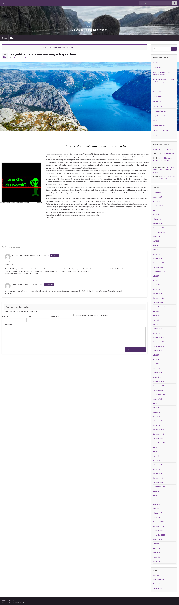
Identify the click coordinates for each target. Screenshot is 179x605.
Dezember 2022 (158, 258)
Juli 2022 (156, 276)
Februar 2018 (157, 465)
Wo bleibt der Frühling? (161, 130)
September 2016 (159, 535)
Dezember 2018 (158, 430)
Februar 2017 (157, 513)
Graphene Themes (20, 602)
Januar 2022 (157, 289)
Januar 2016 (157, 561)
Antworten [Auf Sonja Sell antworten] (49, 284)
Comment (8, 325)
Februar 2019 (157, 421)
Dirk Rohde (157, 149)
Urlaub (155, 121)
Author (5, 316)
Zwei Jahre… (157, 106)
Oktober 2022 (158, 267)
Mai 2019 (156, 408)
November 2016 (158, 526)
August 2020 (157, 351)
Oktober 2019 (158, 390)
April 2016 (156, 552)
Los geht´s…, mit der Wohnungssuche (56, 47)
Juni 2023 (156, 241)
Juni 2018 (156, 452)
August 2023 (157, 236)
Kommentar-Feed (159, 584)
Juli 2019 (156, 403)
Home (12, 38)
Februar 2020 (157, 373)
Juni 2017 (156, 495)
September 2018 (159, 443)
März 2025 (156, 201)
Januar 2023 (157, 254)
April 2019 (156, 412)
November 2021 (158, 298)
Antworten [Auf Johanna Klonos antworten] (54, 255)
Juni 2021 (156, 315)
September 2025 (159, 193)
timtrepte (15, 58)
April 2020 (156, 364)
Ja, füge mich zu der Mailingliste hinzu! (90, 315)
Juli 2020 (156, 355)
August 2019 (157, 399)
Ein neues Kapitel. (159, 111)
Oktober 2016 (158, 531)
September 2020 (159, 346)
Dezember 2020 (158, 337)
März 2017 (156, 509)
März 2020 (156, 368)
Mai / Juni (156, 87)
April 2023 (156, 245)
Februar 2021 (157, 329)
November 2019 (158, 386)
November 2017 (158, 478)
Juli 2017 (156, 491)
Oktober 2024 (158, 206)
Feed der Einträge (159, 579)
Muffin (155, 135)
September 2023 (159, 232)
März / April (157, 92)
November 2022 (158, 263)
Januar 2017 (157, 517)
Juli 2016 (156, 544)
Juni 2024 (156, 210)
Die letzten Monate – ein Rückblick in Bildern (162, 160)
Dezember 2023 (158, 223)
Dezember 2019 (158, 381)
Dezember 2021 (158, 294)
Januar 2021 (157, 333)
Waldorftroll (89, 26)
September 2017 (159, 487)
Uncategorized (26, 58)
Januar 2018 (157, 469)
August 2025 (157, 197)
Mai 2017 (156, 500)
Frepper (155, 62)
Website (55, 316)
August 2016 (157, 539)
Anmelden (156, 575)
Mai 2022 (156, 280)
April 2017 (156, 504)
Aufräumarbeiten (159, 125)
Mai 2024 (156, 215)
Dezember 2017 (158, 473)
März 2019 (156, 416)
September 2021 (159, 307)
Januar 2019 (157, 425)
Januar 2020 (157, 377)
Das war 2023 (157, 101)
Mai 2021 (156, 320)
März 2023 (156, 250)
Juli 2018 (156, 447)
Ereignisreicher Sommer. (161, 116)
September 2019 (159, 394)
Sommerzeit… (157, 67)
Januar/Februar (158, 96)
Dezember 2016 (158, 522)
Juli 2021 (156, 311)
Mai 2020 (156, 359)
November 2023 (158, 228)
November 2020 (158, 342)
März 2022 (156, 285)
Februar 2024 (157, 219)
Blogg (4, 38)
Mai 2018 (156, 456)
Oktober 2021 (158, 302)
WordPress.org (158, 588)
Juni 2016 (156, 548)
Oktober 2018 (158, 438)
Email (28, 316)
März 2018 (156, 460)
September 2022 (159, 272)
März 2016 (156, 557)
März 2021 (156, 324)
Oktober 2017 (158, 482)
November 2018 (158, 434)
